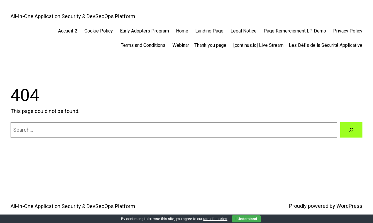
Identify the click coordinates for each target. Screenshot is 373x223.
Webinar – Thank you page (199, 45)
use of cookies (215, 219)
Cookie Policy (98, 31)
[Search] (351, 130)
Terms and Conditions (143, 45)
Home (182, 31)
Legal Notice (243, 31)
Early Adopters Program (144, 31)
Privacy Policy (347, 31)
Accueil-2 (67, 31)
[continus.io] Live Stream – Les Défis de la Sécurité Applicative (297, 45)
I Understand (246, 219)
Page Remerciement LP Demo (295, 31)
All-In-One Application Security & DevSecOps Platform (73, 16)
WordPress (349, 206)
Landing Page (209, 31)
